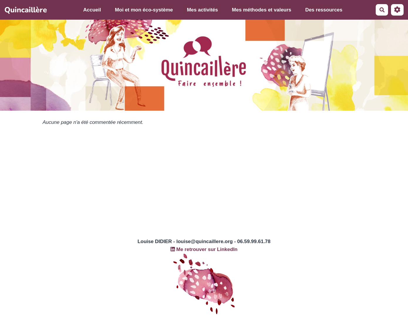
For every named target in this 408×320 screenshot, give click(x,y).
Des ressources (324, 10)
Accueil (92, 10)
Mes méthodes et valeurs (261, 10)
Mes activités (202, 10)
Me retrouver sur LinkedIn (204, 249)
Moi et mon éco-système (144, 10)
